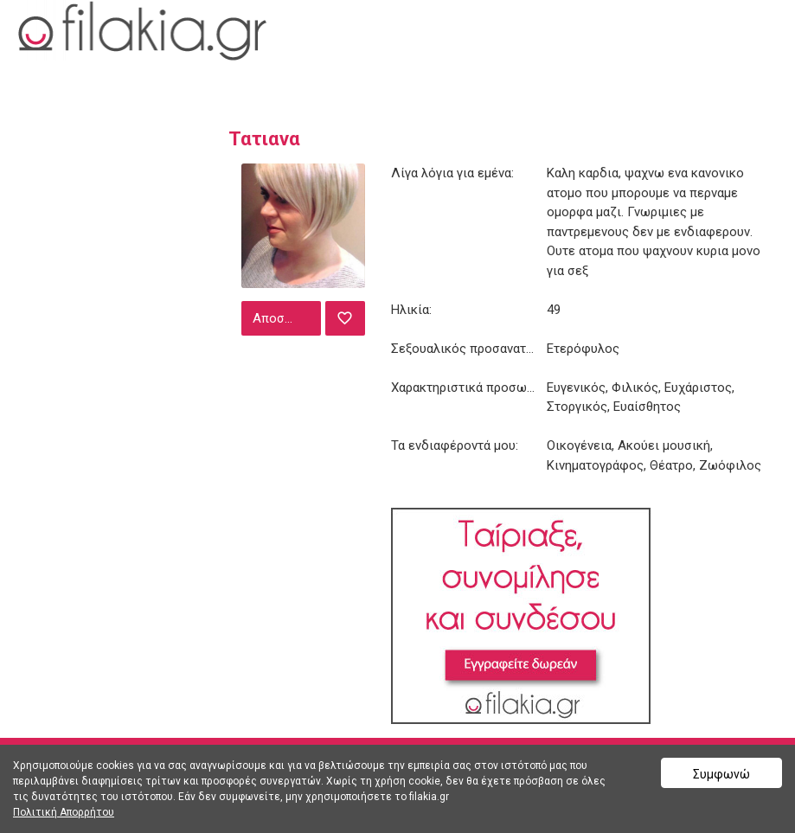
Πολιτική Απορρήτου (63, 812)
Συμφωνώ (721, 774)
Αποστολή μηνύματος (285, 318)
